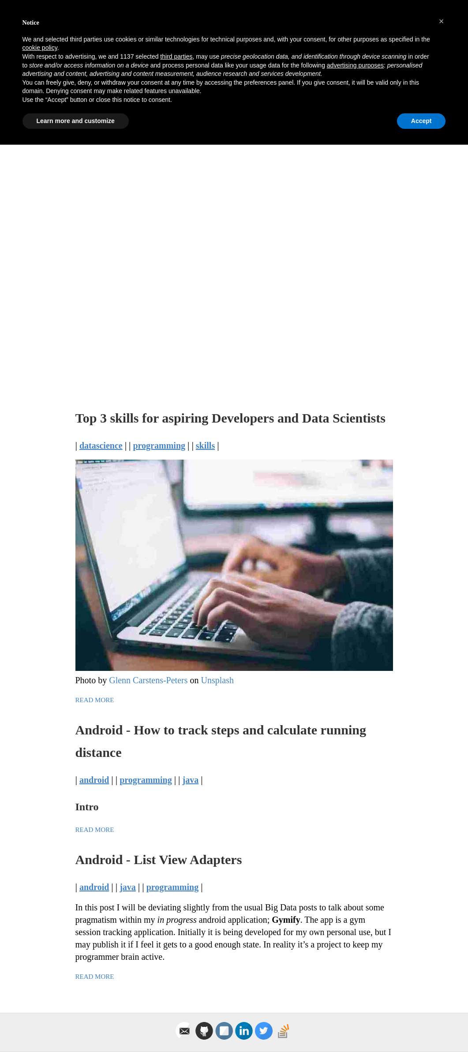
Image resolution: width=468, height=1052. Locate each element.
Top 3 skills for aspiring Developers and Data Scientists (230, 418)
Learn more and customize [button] (76, 1027)
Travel (346, 65)
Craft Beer (226, 65)
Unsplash (217, 680)
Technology (173, 65)
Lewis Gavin (149, 32)
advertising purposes (355, 972)
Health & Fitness (290, 65)
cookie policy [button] (39, 954)
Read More (94, 700)
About (381, 65)
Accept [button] (421, 1027)
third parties (176, 963)
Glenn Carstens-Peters (148, 680)
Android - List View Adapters (158, 859)
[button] (441, 928)
